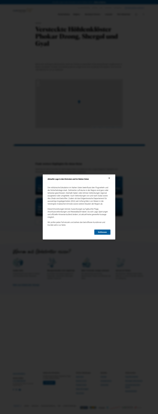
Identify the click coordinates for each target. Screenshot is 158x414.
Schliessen (102, 232)
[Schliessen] (109, 178)
